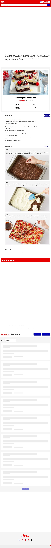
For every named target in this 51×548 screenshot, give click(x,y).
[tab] (5, 334)
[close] (50, 545)
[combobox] (24, 5)
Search (48, 5)
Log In (46, 1)
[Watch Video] (25, 82)
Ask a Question (46, 334)
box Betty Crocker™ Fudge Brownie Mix (12, 119)
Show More (25, 488)
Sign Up (41, 1)
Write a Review (37, 334)
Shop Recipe (47, 115)
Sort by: (2, 340)
